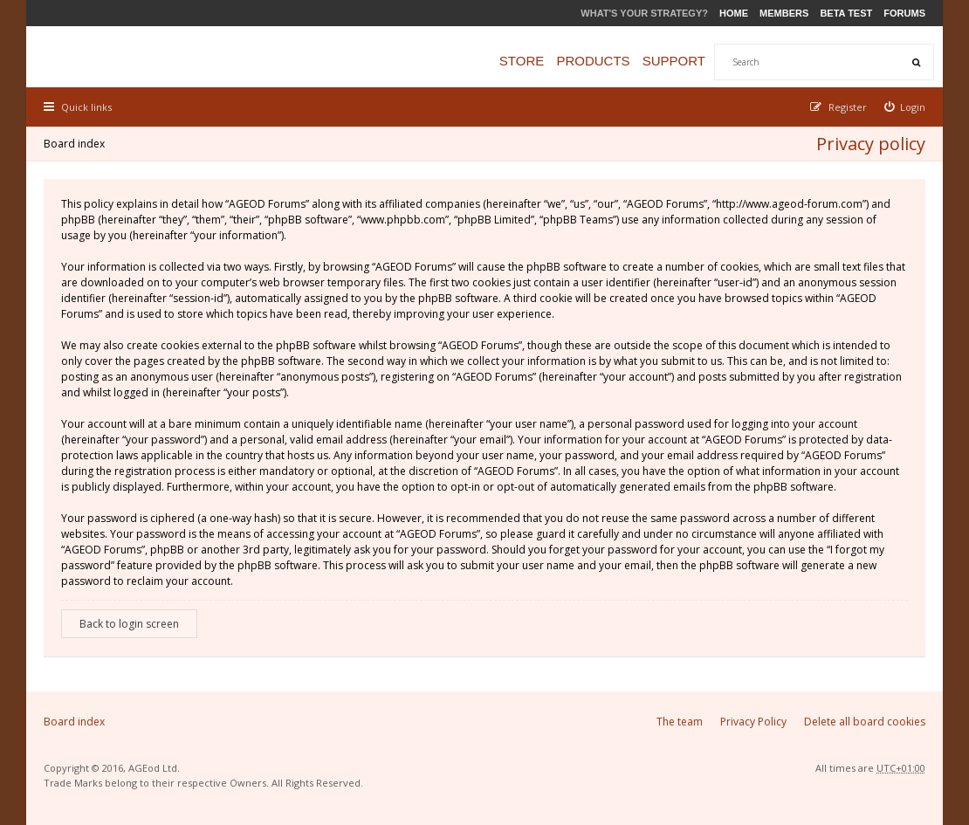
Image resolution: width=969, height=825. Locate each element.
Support (674, 60)
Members (783, 13)
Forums (904, 13)
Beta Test (846, 13)
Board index (74, 143)
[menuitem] (905, 106)
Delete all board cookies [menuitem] (864, 721)
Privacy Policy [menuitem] (753, 721)
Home (733, 13)
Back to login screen (129, 623)
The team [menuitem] (679, 721)
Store (521, 60)
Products (592, 60)
